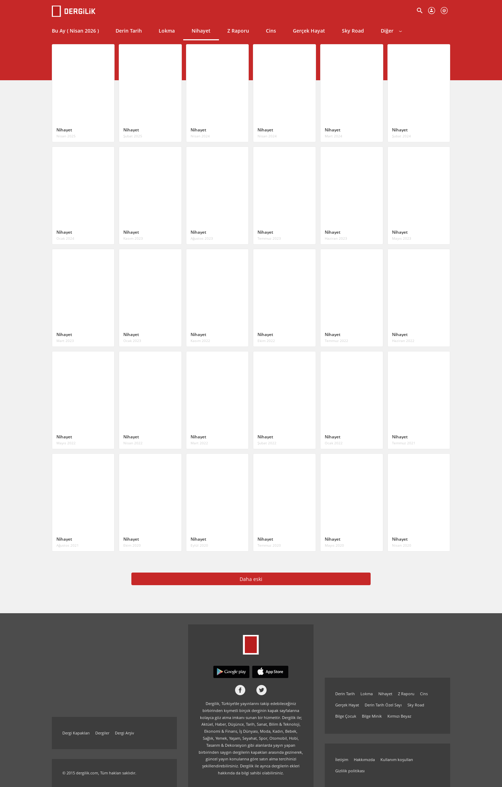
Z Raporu (238, 30)
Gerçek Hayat (309, 30)
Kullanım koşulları (396, 759)
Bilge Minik (372, 716)
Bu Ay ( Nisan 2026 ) (75, 30)
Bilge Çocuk (345, 716)
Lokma (167, 30)
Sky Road (353, 30)
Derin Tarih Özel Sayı (383, 704)
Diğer (391, 30)
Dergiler (102, 732)
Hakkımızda (364, 759)
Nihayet (201, 30)
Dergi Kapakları (76, 732)
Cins (271, 30)
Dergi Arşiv (124, 732)
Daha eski (251, 579)
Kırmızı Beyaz (399, 716)
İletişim (341, 759)
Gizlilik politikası (350, 770)
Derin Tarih (129, 30)
